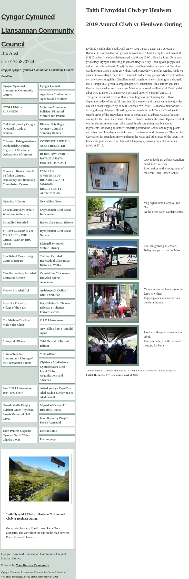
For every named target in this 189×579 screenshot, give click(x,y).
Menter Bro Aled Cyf (16, 290)
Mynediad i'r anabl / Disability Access (53, 408)
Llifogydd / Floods (14, 341)
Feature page (48, 439)
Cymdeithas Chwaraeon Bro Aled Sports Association (55, 278)
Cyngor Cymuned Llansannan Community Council (37, 30)
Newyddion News (50, 201)
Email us (6, 76)
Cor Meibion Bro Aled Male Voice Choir (16, 322)
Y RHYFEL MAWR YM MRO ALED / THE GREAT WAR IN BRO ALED (18, 237)
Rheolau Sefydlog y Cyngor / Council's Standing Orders (52, 128)
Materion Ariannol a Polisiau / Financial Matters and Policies (53, 111)
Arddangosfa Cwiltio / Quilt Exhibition (54, 293)
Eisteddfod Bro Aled (15, 222)
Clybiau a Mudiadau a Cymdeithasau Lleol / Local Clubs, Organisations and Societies (54, 371)
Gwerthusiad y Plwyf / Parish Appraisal (54, 420)
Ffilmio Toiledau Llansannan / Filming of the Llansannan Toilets (18, 358)
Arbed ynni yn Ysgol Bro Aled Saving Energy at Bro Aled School (56, 393)
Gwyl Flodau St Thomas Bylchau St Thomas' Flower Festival (55, 307)
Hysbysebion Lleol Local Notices (55, 233)
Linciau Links (49, 431)
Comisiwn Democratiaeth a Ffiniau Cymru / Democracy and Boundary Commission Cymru (19, 177)
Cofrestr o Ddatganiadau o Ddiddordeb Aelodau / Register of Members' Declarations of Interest (19, 148)
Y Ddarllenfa (48, 354)
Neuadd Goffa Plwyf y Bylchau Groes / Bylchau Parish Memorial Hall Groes (18, 412)
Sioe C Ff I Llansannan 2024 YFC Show (17, 390)
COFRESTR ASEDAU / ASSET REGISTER (55, 143)
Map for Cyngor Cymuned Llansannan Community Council (37, 70)
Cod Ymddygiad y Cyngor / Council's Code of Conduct (19, 128)
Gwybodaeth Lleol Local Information (55, 212)
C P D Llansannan (51, 320)
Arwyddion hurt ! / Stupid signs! (56, 331)
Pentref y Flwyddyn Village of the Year (15, 305)
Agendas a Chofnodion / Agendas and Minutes (55, 96)
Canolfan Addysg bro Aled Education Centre (19, 275)
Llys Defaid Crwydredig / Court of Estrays (18, 258)
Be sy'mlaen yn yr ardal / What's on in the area (18, 212)
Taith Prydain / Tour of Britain (54, 343)
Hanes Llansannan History (56, 222)
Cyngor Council (50, 86)
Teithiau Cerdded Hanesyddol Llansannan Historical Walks (55, 261)
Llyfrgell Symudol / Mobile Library (52, 246)
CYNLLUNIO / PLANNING (12, 109)
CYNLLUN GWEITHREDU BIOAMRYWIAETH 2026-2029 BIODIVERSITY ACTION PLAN (53, 182)
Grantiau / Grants (14, 201)
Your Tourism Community (32, 565)
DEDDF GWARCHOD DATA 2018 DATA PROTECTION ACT (54, 158)
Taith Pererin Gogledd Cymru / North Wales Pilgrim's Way (17, 435)
